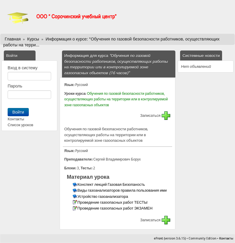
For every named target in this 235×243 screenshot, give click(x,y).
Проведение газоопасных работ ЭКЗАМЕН (115, 208)
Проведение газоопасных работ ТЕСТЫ (112, 202)
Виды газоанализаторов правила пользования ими (122, 190)
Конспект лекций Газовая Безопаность (111, 184)
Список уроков (20, 125)
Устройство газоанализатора (103, 196)
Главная (13, 39)
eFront (158, 238)
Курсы (33, 39)
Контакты (16, 119)
